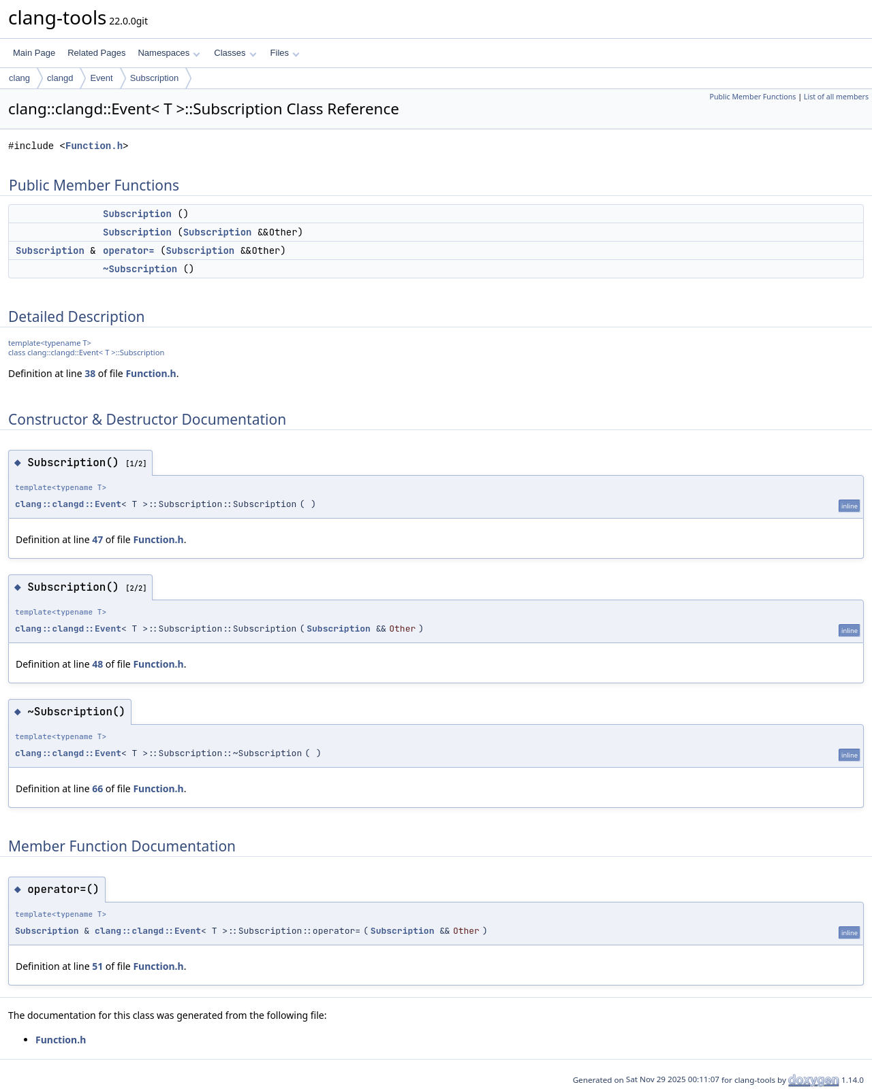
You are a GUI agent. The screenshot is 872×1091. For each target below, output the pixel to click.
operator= (129, 250)
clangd (60, 78)
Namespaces (169, 53)
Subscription (154, 78)
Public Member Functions (752, 96)
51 (97, 966)
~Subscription (140, 269)
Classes (235, 53)
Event (101, 78)
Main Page (34, 53)
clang (19, 78)
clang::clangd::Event (68, 504)
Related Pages (96, 53)
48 (97, 663)
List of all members (836, 96)
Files (285, 53)
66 (97, 788)
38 (89, 373)
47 (97, 539)
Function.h (94, 146)
